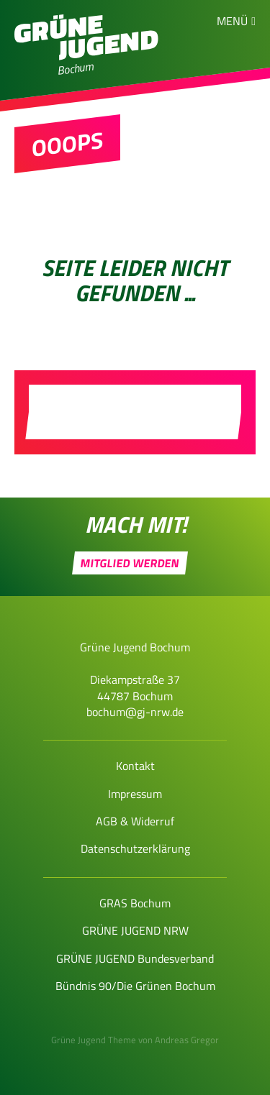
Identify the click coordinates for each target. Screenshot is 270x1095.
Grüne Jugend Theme (93, 1039)
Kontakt (135, 765)
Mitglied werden (130, 563)
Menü (232, 20)
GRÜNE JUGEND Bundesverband (135, 958)
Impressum (135, 793)
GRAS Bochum (135, 903)
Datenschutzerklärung (135, 848)
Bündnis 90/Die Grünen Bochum (135, 985)
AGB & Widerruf (135, 821)
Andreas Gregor (187, 1039)
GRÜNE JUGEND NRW (135, 930)
